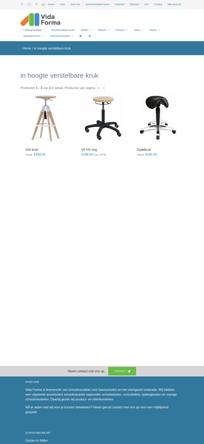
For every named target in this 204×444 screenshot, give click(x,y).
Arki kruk (32, 149)
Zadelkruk (144, 149)
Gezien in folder (36, 440)
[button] (90, 36)
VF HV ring (89, 149)
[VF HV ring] (102, 117)
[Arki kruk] (46, 117)
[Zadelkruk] (158, 117)
